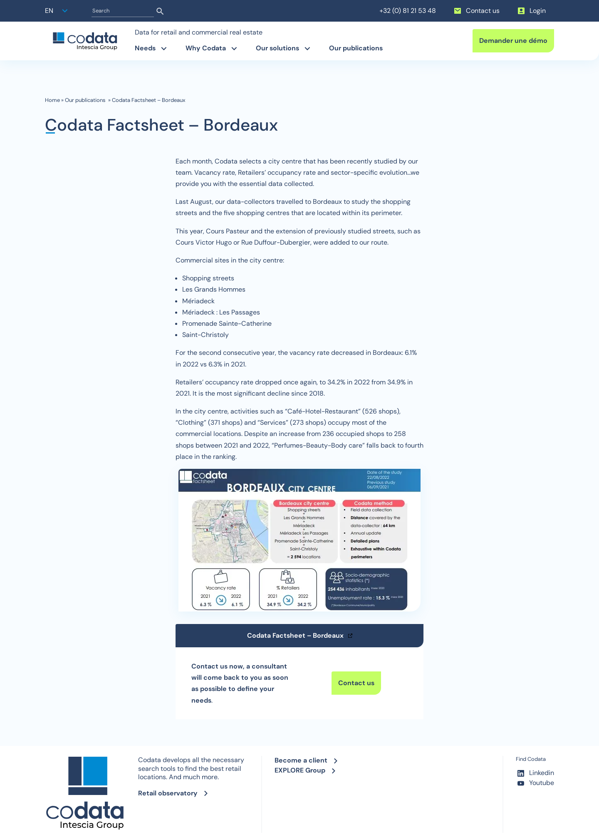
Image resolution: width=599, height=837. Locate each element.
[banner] (85, 41)
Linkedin (535, 773)
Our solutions (277, 48)
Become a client (301, 760)
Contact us (476, 11)
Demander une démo (513, 40)
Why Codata (206, 48)
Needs (145, 48)
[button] (57, 11)
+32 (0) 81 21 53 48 (407, 10)
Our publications (356, 48)
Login (531, 11)
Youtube (535, 783)
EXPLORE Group (300, 770)
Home (52, 100)
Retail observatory (168, 793)
